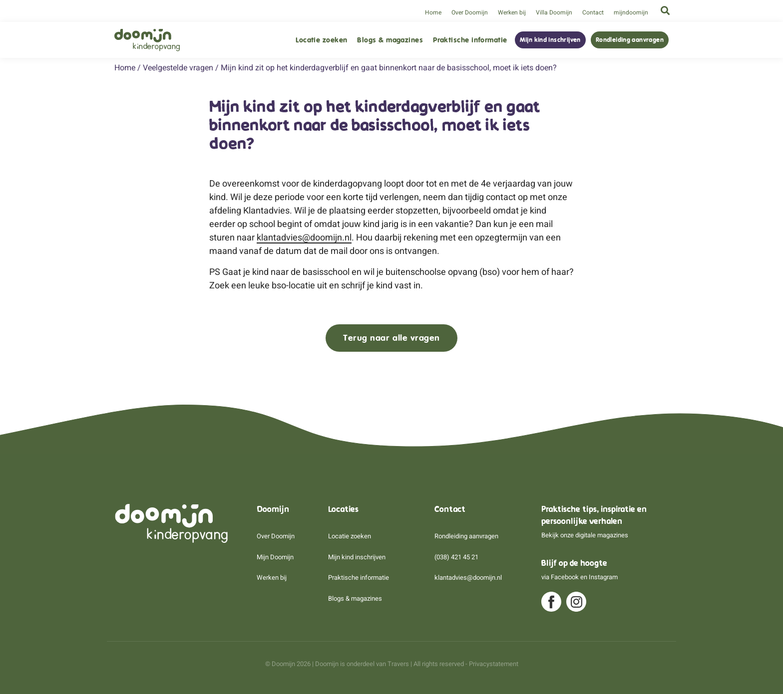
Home (433, 12)
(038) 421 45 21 (456, 557)
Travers (398, 664)
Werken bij (512, 12)
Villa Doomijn (554, 12)
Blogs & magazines (390, 40)
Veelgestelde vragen (178, 67)
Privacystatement (493, 664)
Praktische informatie (470, 40)
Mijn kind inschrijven (550, 40)
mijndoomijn (631, 12)
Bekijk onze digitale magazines (584, 535)
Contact (593, 12)
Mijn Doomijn (275, 557)
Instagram (603, 577)
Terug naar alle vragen (391, 337)
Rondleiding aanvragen (630, 40)
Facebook (565, 577)
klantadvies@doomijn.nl (304, 237)
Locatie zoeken (321, 40)
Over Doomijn (469, 12)
